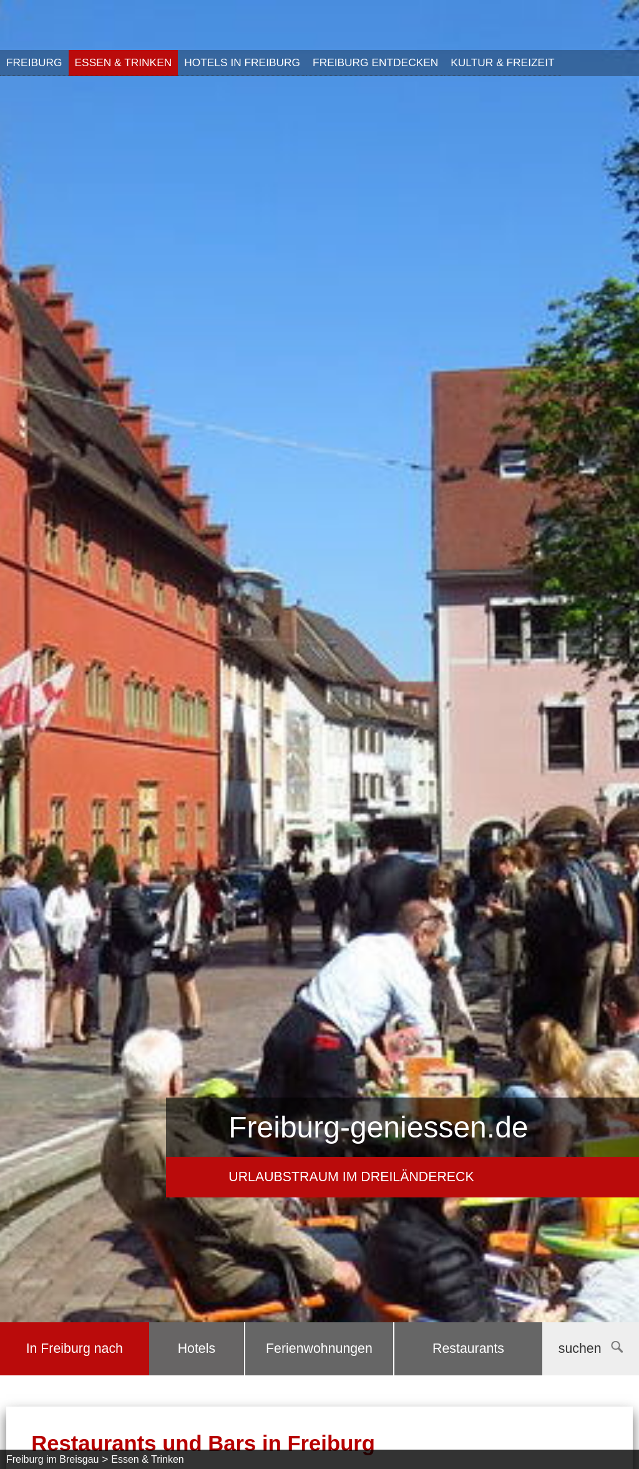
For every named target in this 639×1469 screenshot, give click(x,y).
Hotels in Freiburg (242, 62)
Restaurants (468, 1348)
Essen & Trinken (123, 62)
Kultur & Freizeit (502, 62)
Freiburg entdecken (375, 62)
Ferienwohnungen (319, 1348)
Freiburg (34, 62)
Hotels (196, 1348)
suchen (591, 1348)
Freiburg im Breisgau (52, 1459)
